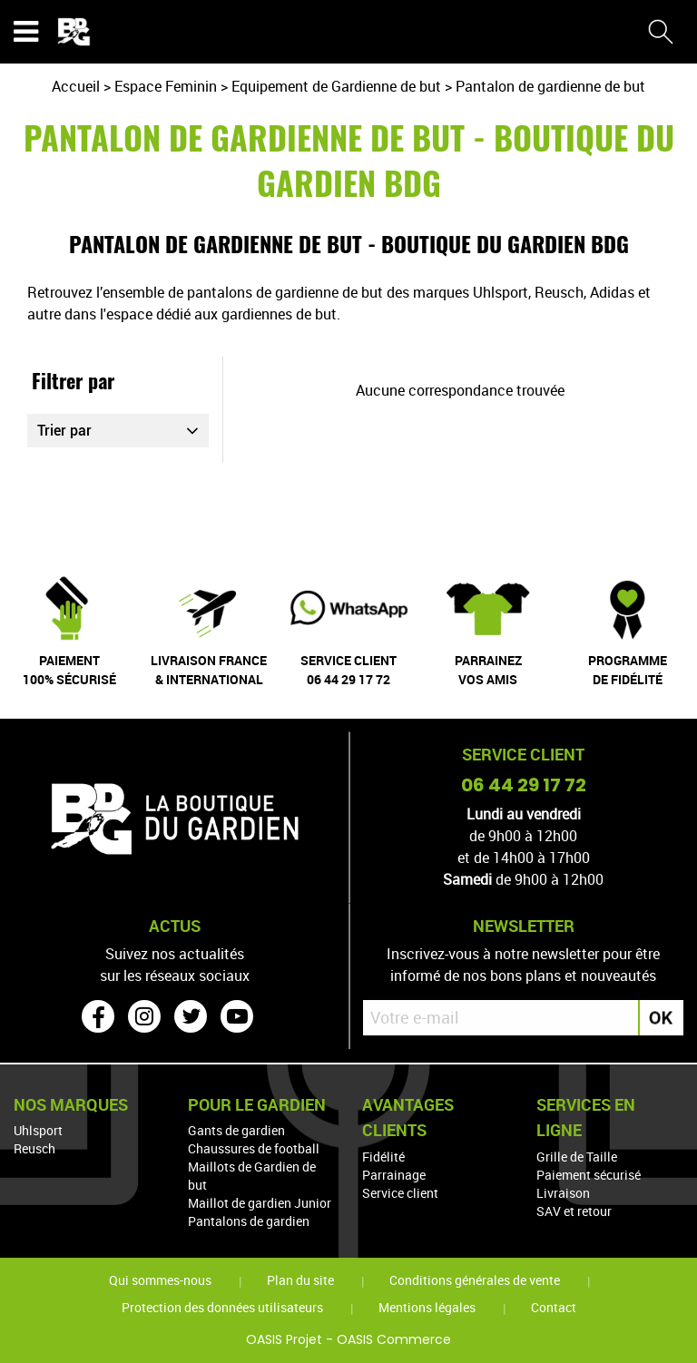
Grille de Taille (576, 1156)
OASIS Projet (284, 1339)
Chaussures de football (253, 1148)
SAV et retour (574, 1211)
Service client (400, 1192)
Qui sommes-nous (160, 1280)
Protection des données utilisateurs (222, 1307)
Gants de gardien (236, 1130)
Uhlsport (38, 1130)
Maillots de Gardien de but (252, 1175)
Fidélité (383, 1156)
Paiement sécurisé (588, 1174)
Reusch (34, 1148)
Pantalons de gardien (248, 1221)
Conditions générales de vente (474, 1280)
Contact (553, 1307)
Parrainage (394, 1174)
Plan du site (300, 1280)
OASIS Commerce (394, 1339)
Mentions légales (427, 1307)
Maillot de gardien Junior (259, 1202)
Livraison (563, 1192)
